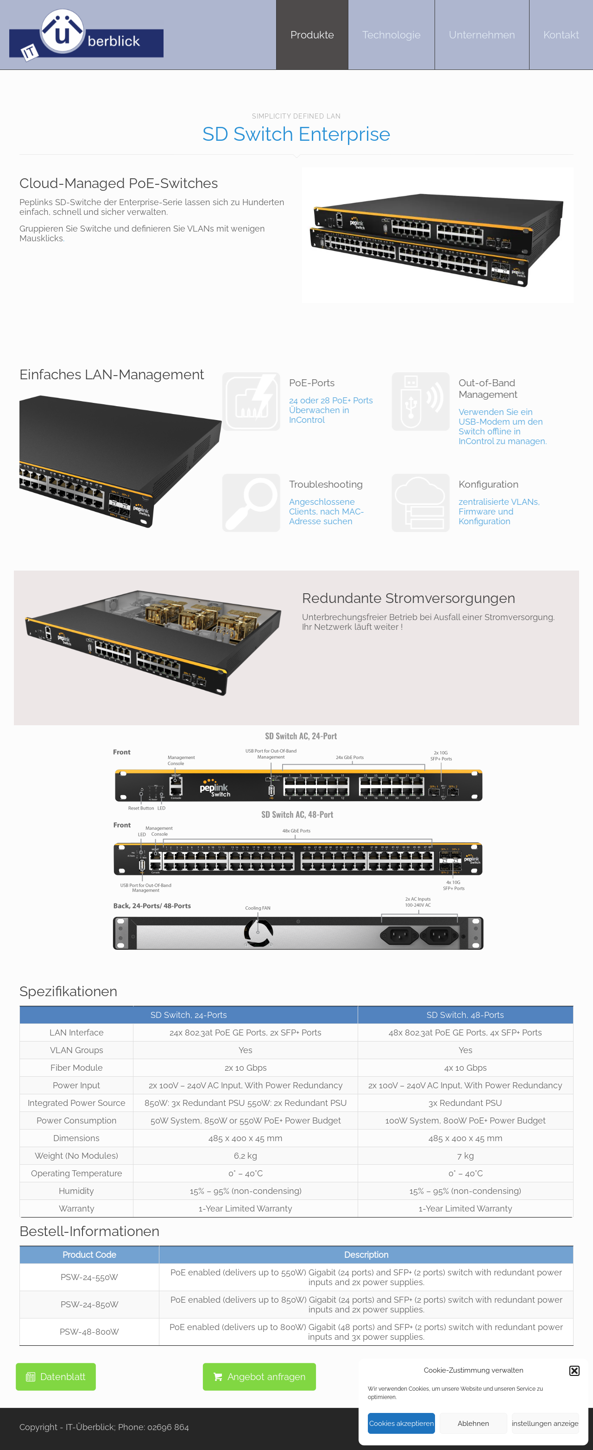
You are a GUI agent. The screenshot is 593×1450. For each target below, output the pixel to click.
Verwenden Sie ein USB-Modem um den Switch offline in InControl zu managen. (427, 411)
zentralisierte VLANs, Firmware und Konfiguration (427, 502)
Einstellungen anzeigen (545, 1423)
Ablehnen (473, 1423)
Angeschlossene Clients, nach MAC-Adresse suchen (258, 502)
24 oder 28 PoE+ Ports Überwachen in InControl (258, 401)
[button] (574, 1370)
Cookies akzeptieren (401, 1423)
